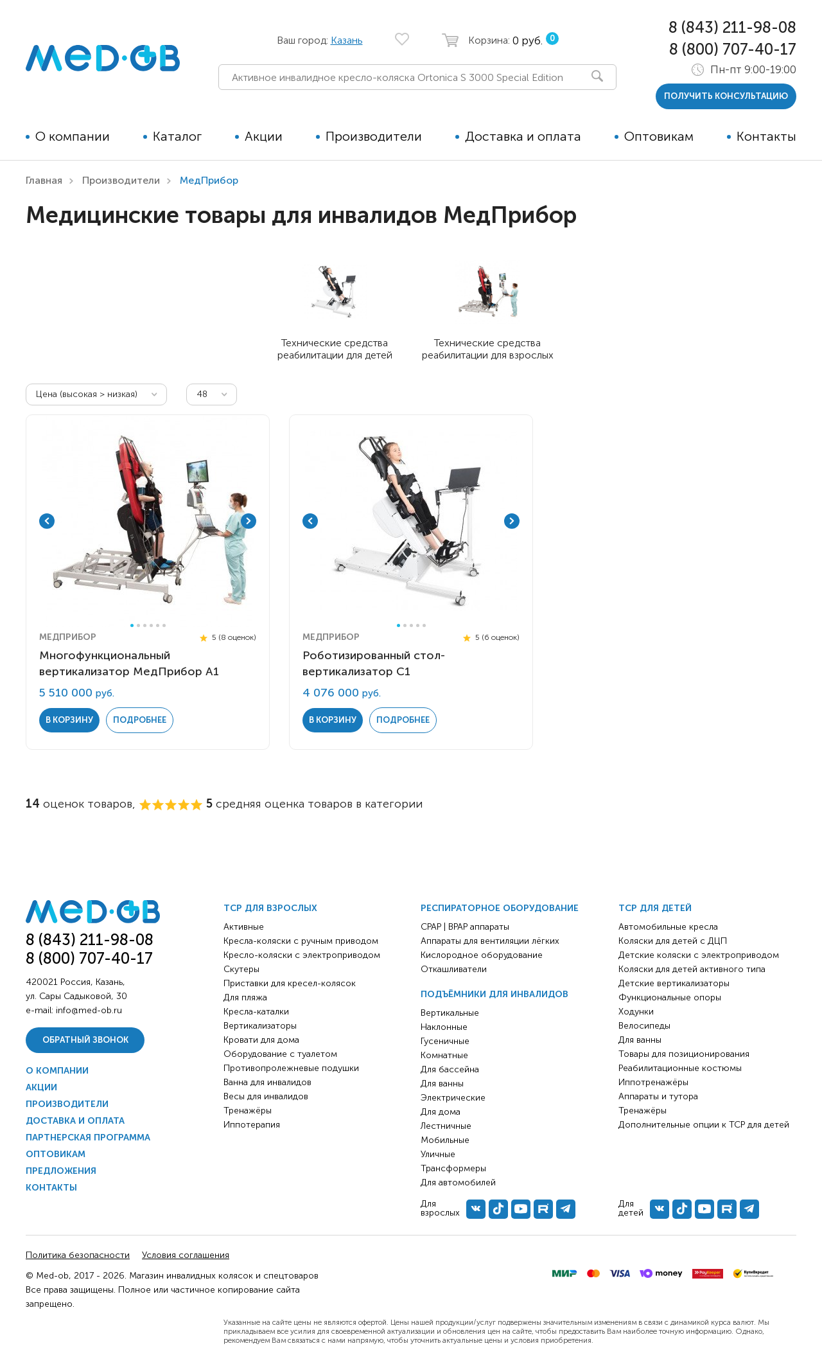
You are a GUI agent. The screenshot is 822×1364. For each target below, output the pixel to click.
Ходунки (636, 1011)
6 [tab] (164, 625)
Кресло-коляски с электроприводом (301, 955)
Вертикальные (450, 1012)
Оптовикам (659, 136)
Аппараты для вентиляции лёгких (490, 940)
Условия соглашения (185, 1255)
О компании (72, 136)
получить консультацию (726, 96)
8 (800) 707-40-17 (732, 49)
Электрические (453, 1097)
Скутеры (241, 969)
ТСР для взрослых (270, 908)
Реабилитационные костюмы (680, 1068)
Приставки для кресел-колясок (289, 983)
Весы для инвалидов (265, 1096)
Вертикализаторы (260, 1025)
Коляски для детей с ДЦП (672, 940)
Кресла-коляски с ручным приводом (300, 940)
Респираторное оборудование (500, 908)
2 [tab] (138, 625)
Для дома (440, 1111)
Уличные (438, 1154)
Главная (44, 180)
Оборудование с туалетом (280, 1054)
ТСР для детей (655, 908)
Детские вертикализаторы (674, 983)
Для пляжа (245, 997)
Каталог (177, 136)
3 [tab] (144, 625)
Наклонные (444, 1027)
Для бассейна (450, 1069)
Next (248, 521)
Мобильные (445, 1140)
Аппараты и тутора (658, 1096)
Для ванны (442, 1083)
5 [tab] (157, 625)
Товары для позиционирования (683, 1054)
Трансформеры (453, 1168)
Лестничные (446, 1125)
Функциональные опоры (669, 997)
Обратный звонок (85, 1040)
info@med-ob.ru (89, 1010)
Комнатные (444, 1055)
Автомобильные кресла (668, 926)
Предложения (61, 1170)
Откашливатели (454, 969)
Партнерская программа (88, 1137)
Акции (264, 136)
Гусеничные (445, 1041)
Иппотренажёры (653, 1082)
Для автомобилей (458, 1182)
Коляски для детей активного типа (691, 969)
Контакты (766, 136)
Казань (347, 40)
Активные (243, 926)
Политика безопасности (78, 1255)
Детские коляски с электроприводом (698, 955)
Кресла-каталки (256, 1011)
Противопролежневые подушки (291, 1068)
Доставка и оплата (523, 136)
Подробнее (139, 720)
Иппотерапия (251, 1124)
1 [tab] (132, 625)
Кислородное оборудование (482, 955)
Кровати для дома (261, 1039)
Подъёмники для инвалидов (494, 994)
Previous (47, 521)
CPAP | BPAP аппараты (465, 926)
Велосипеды (644, 1025)
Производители (374, 136)
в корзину (69, 720)
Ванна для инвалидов (267, 1082)
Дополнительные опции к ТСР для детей (703, 1124)
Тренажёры (247, 1110)
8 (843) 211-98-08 (732, 27)
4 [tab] (151, 625)
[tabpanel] (147, 521)
